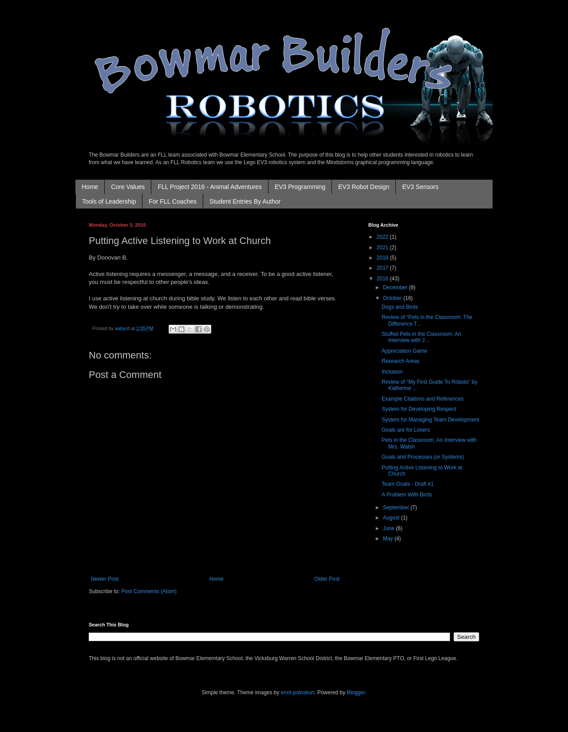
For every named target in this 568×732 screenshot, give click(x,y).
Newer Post (104, 579)
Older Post (326, 579)
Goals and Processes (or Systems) (423, 457)
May (388, 538)
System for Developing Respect (419, 409)
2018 (383, 258)
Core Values (128, 186)
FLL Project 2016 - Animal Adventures (210, 186)
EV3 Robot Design (363, 186)
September (396, 507)
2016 (383, 278)
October (393, 298)
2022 (383, 237)
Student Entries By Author (244, 201)
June (389, 528)
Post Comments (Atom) (149, 591)
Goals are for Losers (406, 430)
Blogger (356, 692)
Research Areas (400, 361)
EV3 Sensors (420, 186)
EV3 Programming (300, 186)
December (396, 287)
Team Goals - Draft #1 (408, 484)
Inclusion (392, 372)
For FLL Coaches (173, 201)
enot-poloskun (297, 692)
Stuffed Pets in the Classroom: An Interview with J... (421, 337)
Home (90, 186)
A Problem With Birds (407, 495)
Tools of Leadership (109, 201)
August (392, 518)
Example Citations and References (423, 399)
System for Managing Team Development (430, 420)
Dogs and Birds (400, 307)
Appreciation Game (404, 351)
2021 (383, 247)
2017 (383, 268)
